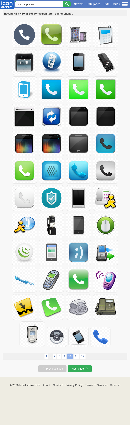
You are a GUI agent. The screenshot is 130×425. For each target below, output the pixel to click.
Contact (58, 385)
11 (76, 356)
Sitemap (115, 385)
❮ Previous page (52, 368)
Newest (78, 4)
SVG (106, 4)
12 (82, 356)
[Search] (67, 4)
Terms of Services (96, 385)
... (50, 356)
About (46, 385)
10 (69, 356)
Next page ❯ (80, 368)
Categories (93, 4)
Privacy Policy (74, 385)
